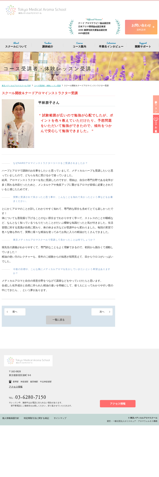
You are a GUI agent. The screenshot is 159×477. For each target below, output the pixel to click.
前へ (15, 312)
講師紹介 (48, 44)
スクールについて (16, 44)
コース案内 (79, 44)
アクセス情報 (16, 438)
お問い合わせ (141, 28)
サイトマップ (53, 470)
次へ (101, 312)
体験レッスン (154, 111)
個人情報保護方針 (9, 470)
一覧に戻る (58, 320)
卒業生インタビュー (111, 44)
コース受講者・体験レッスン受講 (51, 85)
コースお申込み (154, 139)
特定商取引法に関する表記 (32, 470)
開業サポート (143, 44)
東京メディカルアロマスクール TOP (18, 85)
